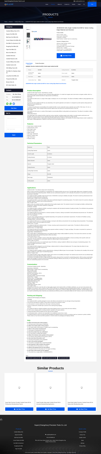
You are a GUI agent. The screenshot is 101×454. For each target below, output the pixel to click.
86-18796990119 (92, 1)
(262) (12, 61)
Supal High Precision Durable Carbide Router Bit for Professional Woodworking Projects (18, 403)
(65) (12, 37)
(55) (11, 34)
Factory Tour (82, 434)
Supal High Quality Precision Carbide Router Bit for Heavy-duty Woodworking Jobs (80, 403)
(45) (11, 58)
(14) (12, 75)
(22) (11, 79)
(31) (11, 49)
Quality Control (82, 437)
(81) (10, 55)
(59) (12, 46)
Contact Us (66, 4)
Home (47, 4)
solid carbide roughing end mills (34, 358)
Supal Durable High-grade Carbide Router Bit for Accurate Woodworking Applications (48, 403)
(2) (10, 82)
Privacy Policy (82, 446)
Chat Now (13, 108)
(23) (11, 65)
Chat (92, 4)
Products (53, 4)
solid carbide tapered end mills (49, 358)
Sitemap (82, 443)
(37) (11, 52)
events (73, 4)
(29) (11, 68)
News (82, 440)
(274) (12, 31)
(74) (13, 43)
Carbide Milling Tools (19, 21)
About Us (60, 4)
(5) (13, 72)
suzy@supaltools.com (79, 1)
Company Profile (82, 431)
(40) (13, 40)
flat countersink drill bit (64, 358)
